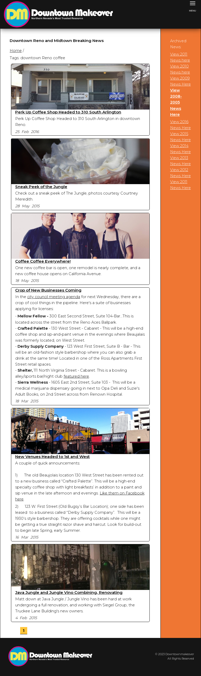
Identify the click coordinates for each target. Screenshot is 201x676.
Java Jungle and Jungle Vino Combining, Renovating (68, 592)
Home (16, 50)
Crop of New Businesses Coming (48, 290)
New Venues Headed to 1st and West (52, 456)
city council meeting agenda (53, 296)
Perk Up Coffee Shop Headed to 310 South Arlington (68, 112)
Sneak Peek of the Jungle (41, 186)
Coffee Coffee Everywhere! (43, 261)
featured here (76, 376)
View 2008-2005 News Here (176, 102)
